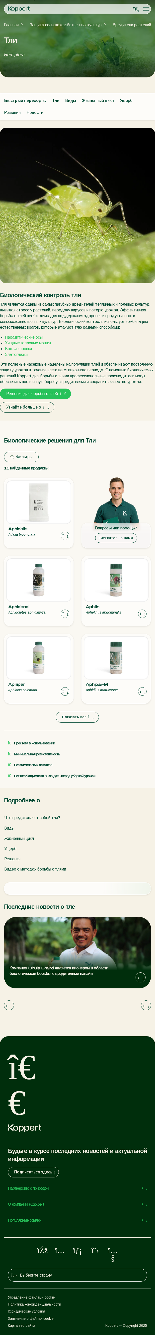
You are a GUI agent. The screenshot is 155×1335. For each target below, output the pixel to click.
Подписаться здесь (35, 1172)
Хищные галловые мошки (28, 343)
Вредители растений (132, 25)
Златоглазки (16, 354)
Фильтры (21, 457)
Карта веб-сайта (21, 1326)
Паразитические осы (24, 337)
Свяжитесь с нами (116, 538)
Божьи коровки (18, 349)
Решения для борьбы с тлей (35, 394)
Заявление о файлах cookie (31, 1319)
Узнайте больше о (27, 407)
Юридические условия (26, 1311)
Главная (11, 25)
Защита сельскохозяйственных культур (66, 25)
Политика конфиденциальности (34, 1304)
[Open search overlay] (136, 9)
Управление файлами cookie (31, 1297)
